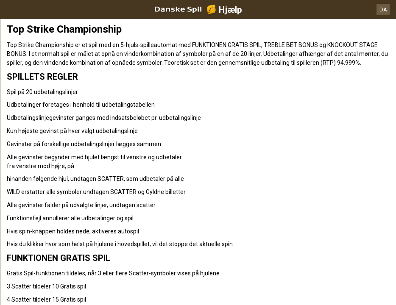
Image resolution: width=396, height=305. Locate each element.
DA (383, 9)
